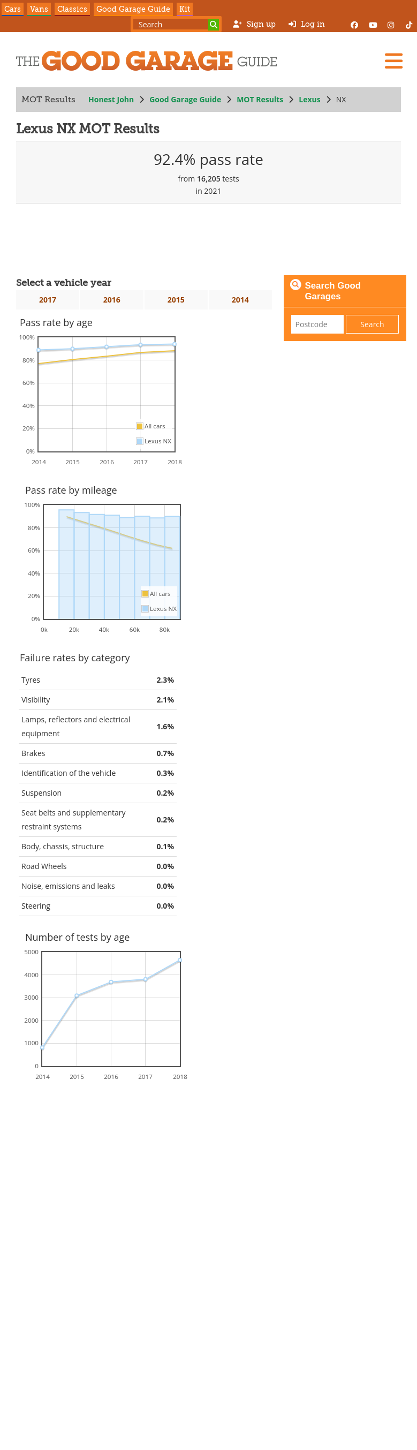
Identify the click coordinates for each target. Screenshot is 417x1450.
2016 (111, 299)
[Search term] (176, 24)
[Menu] (393, 61)
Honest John (111, 99)
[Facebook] (354, 24)
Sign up (254, 24)
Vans (39, 9)
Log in (307, 24)
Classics (72, 9)
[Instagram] (391, 24)
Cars (12, 9)
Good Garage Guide (133, 9)
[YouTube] (373, 24)
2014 (240, 299)
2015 (176, 299)
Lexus (309, 99)
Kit (184, 9)
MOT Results (260, 99)
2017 (47, 299)
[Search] (213, 25)
